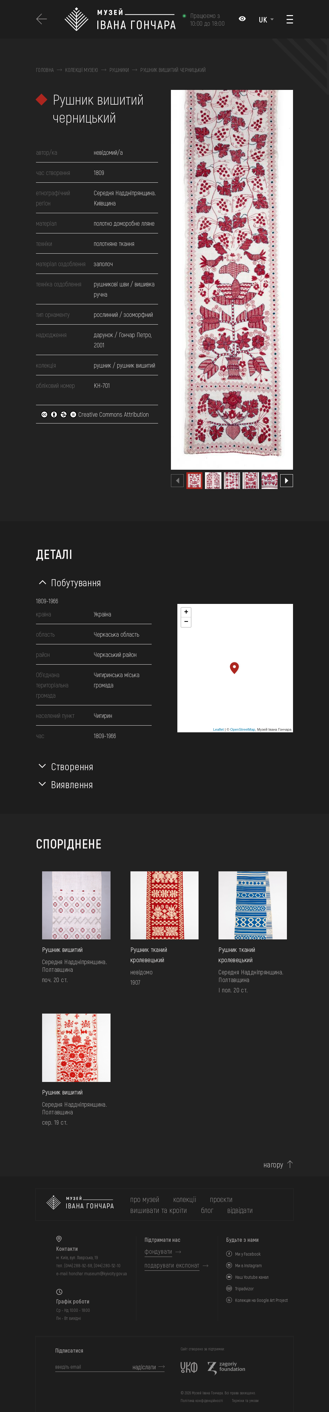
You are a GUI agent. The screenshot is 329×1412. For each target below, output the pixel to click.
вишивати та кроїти (158, 1210)
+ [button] (186, 612)
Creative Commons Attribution (95, 414)
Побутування (76, 582)
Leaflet (218, 729)
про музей (144, 1199)
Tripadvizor (244, 1288)
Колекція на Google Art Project (261, 1300)
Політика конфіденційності (202, 1400)
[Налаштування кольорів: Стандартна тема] (242, 19)
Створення (72, 766)
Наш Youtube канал (252, 1277)
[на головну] (80, 1204)
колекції (184, 1199)
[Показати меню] (290, 19)
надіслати (144, 1367)
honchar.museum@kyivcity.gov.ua (98, 1273)
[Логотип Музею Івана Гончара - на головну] (120, 19)
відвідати (240, 1210)
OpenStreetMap (242, 729)
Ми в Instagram (248, 1265)
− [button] (186, 622)
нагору (273, 1164)
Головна (45, 70)
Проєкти (221, 1199)
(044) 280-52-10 (107, 1265)
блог (207, 1210)
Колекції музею (81, 70)
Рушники (119, 70)
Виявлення (72, 784)
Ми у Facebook (248, 1254)
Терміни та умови (245, 1400)
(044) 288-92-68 (78, 1265)
